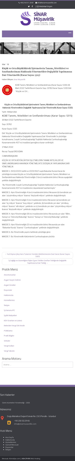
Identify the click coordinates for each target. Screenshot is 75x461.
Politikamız (8, 330)
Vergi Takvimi (9, 351)
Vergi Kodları (9, 346)
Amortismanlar (10, 275)
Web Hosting (35, 458)
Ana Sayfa (9, 437)
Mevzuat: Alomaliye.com (11, 458)
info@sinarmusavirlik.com (47, 3)
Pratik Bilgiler (9, 335)
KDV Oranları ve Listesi (13, 320)
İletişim (6, 305)
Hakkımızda (8, 295)
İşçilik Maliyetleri (10, 315)
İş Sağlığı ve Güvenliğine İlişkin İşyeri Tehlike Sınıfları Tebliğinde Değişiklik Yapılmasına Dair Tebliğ (37, 261)
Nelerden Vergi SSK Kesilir (14, 325)
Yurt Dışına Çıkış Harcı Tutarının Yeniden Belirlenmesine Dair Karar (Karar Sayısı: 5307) (37, 255)
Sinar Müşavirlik (19, 79)
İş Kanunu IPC (9, 310)
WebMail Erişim (44, 6)
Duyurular (8, 290)
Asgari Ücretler (10, 285)
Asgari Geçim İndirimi (12, 280)
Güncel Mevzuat (11, 445)
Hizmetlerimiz (9, 300)
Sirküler (7, 341)
